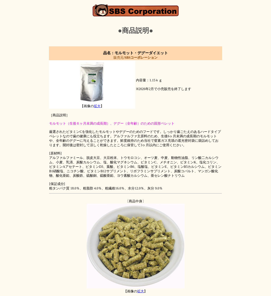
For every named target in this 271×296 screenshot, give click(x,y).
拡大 (97, 106)
